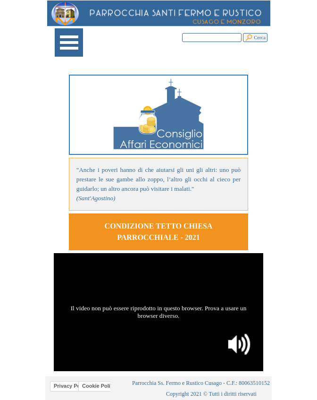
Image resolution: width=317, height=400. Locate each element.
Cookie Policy (99, 386)
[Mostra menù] (69, 42)
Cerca (260, 37)
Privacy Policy (71, 386)
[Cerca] (212, 37)
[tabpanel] (158, 184)
